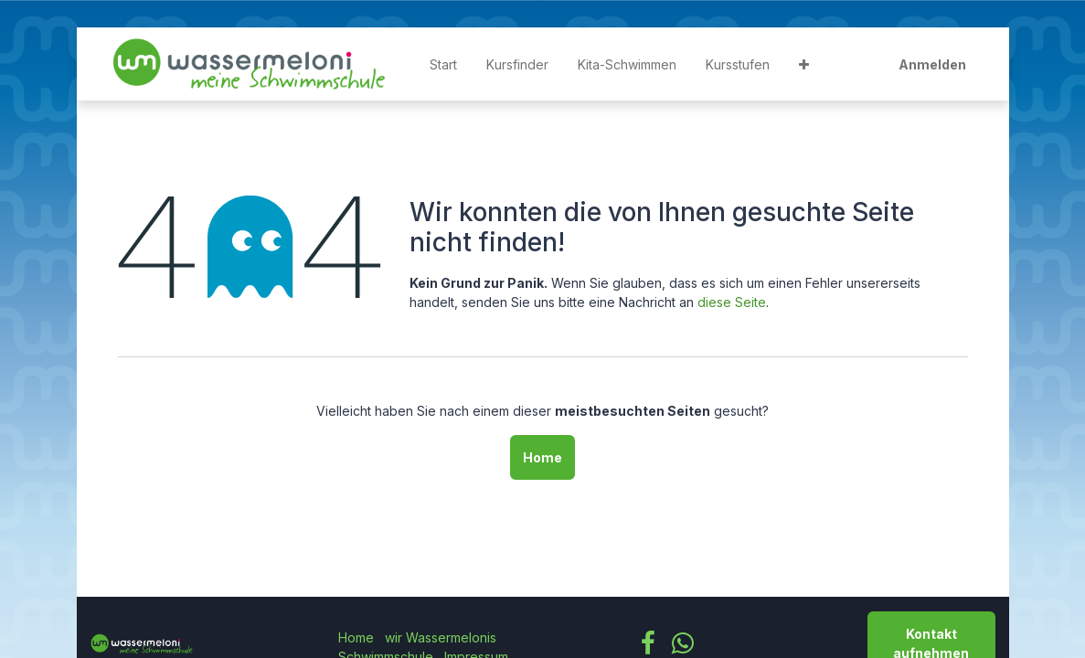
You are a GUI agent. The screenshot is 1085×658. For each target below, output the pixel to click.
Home (542, 457)
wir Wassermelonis (440, 637)
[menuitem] (443, 64)
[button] (804, 64)
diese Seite (731, 302)
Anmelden (932, 64)
